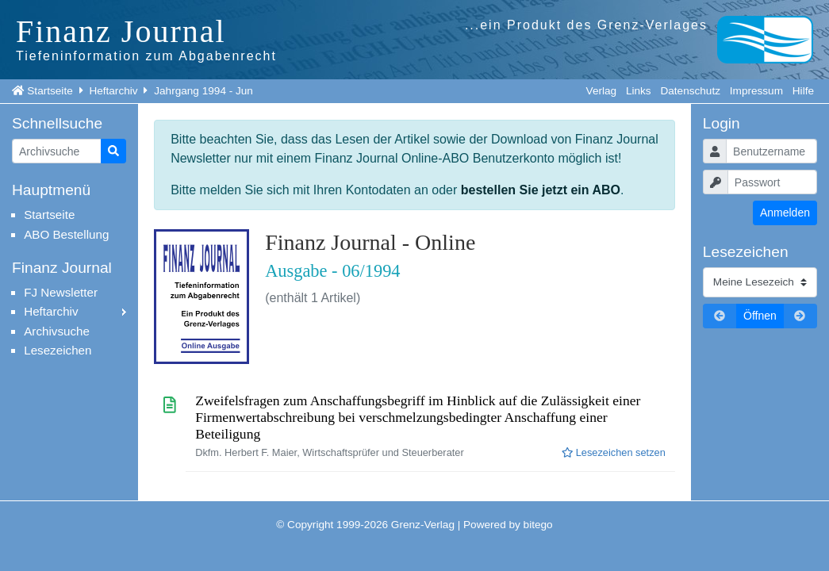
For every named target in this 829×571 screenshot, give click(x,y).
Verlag (601, 91)
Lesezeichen (57, 350)
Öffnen (760, 315)
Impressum (756, 91)
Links (638, 91)
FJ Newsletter (61, 292)
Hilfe (803, 91)
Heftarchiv (113, 91)
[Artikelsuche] (57, 151)
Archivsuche (57, 331)
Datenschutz (690, 91)
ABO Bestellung (66, 234)
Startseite (49, 91)
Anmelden (785, 212)
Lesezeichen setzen (614, 452)
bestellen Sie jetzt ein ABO (540, 190)
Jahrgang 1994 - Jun (203, 91)
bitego (538, 525)
